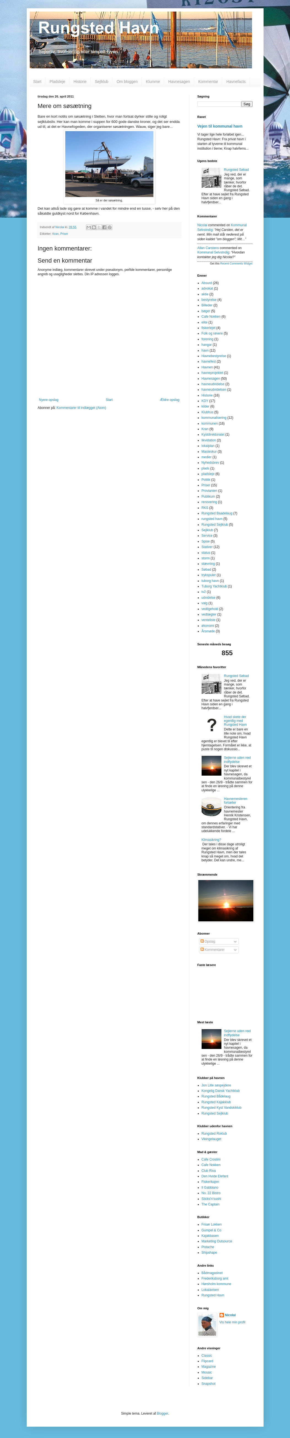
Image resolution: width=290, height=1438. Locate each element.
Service (207, 536)
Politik (206, 480)
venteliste (209, 620)
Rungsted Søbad (236, 170)
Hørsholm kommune (216, 1284)
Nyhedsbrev (210, 463)
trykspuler (209, 575)
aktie (205, 294)
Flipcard (207, 1361)
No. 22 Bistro (211, 1193)
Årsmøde (208, 631)
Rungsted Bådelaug (216, 1096)
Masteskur (209, 452)
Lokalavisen (210, 1290)
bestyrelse (209, 300)
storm (206, 558)
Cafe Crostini (211, 1159)
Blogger (162, 1413)
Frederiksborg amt (215, 1278)
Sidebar (207, 1378)
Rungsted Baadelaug (217, 513)
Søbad (206, 569)
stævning (208, 564)
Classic (207, 1356)
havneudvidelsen (214, 390)
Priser (64, 233)
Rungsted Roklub (214, 1133)
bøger (206, 311)
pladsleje (208, 474)
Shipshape (209, 1252)
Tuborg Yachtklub (214, 586)
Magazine (209, 1367)
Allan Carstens (208, 248)
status (206, 553)
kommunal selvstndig (213, 252)
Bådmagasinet (212, 1273)
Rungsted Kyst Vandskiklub (222, 1108)
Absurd (207, 283)
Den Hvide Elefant (215, 1176)
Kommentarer (212, 950)
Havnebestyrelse (214, 356)
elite (205, 322)
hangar (207, 345)
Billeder (207, 305)
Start (37, 81)
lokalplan (208, 446)
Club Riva (209, 1171)
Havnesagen (179, 81)
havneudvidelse (213, 384)
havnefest (209, 361)
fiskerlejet (209, 328)
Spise (206, 541)
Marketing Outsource (217, 1241)
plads (206, 468)
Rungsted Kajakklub (216, 1102)
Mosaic (207, 1372)
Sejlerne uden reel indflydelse (237, 759)
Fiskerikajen (210, 1182)
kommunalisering (214, 418)
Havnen (207, 367)
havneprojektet (212, 373)
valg (205, 603)
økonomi (208, 626)
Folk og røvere (212, 333)
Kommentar (208, 81)
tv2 (204, 592)
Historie (80, 81)
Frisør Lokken (212, 1224)
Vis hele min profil (232, 1322)
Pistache (208, 1247)
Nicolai (202, 225)
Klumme (153, 81)
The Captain (210, 1204)
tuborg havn (210, 581)
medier (207, 457)
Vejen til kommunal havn (220, 126)
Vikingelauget (211, 1139)
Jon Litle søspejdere (216, 1085)
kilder (206, 406)
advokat (207, 288)
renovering (209, 502)
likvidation (209, 440)
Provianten (209, 491)
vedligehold (210, 609)
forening (207, 339)
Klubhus (207, 412)
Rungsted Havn (213, 1295)
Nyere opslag (49, 400)
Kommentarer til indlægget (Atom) (81, 408)
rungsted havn (212, 519)
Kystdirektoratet (213, 434)
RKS (205, 508)
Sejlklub (101, 81)
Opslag (207, 941)
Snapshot (209, 1384)
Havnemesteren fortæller (235, 801)
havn (205, 350)
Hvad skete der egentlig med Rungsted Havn (235, 721)
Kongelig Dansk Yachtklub (221, 1091)
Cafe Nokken (211, 317)
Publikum (208, 496)
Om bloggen (126, 81)
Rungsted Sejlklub (215, 525)
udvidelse (209, 598)
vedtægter (209, 614)
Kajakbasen (210, 1236)
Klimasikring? (211, 840)
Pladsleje (57, 81)
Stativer (207, 547)
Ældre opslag (170, 400)
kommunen (210, 423)
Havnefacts (236, 81)
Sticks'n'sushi (211, 1199)
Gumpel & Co (211, 1230)
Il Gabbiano (210, 1187)
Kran (55, 233)
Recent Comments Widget (236, 263)
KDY (205, 401)
